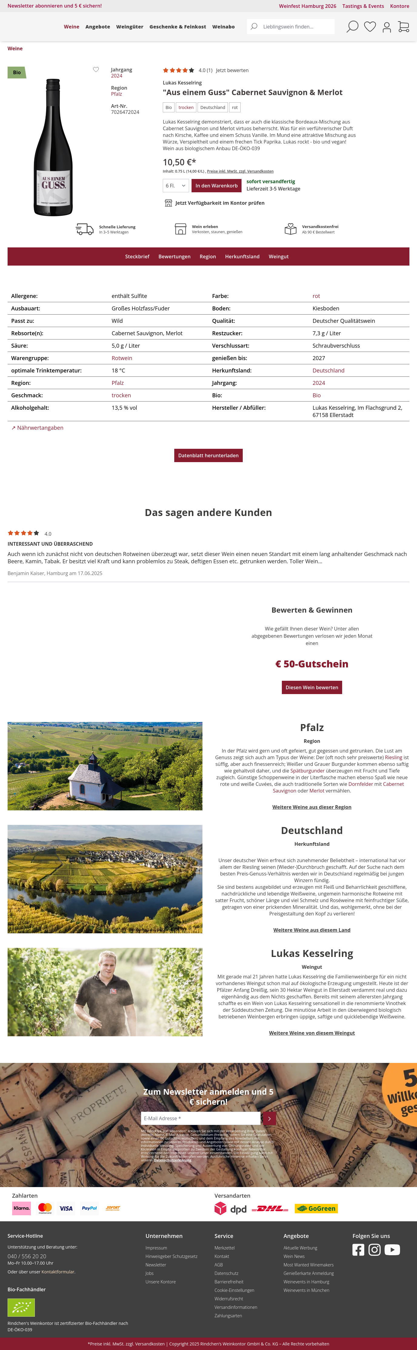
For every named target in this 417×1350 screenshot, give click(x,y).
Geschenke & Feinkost (177, 26)
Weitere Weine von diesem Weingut (312, 1033)
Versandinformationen (236, 1307)
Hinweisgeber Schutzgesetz (171, 1256)
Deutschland (329, 370)
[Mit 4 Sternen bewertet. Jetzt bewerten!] (207, 70)
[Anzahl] (176, 185)
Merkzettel (225, 1248)
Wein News (294, 1256)
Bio (317, 395)
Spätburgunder (308, 770)
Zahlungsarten (228, 1316)
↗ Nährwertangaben (37, 427)
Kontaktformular (58, 1272)
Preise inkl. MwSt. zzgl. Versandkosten (240, 171)
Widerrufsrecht (229, 1299)
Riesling (393, 757)
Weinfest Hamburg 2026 (307, 6)
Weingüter (130, 26)
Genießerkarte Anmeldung (309, 1273)
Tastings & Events (363, 6)
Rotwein (122, 358)
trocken (121, 395)
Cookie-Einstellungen (234, 1290)
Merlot (316, 790)
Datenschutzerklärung (172, 1160)
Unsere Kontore (160, 1282)
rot (316, 295)
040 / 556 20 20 (27, 1256)
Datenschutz (227, 1273)
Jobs (149, 1273)
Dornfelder (361, 784)
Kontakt (222, 1256)
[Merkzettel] (370, 27)
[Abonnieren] (269, 1118)
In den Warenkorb (216, 185)
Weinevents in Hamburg (306, 1282)
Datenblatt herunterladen (208, 455)
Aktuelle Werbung (300, 1248)
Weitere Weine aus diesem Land (311, 930)
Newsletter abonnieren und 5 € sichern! (55, 5)
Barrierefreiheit (229, 1282)
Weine (71, 26)
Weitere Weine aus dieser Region (312, 807)
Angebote (97, 26)
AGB (219, 1265)
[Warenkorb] (403, 27)
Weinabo (223, 26)
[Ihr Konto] (387, 26)
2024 (116, 75)
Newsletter (155, 1265)
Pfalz (116, 94)
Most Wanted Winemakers (309, 1265)
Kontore (399, 6)
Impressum (156, 1248)
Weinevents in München (306, 1290)
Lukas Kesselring (182, 82)
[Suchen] (254, 26)
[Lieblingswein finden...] (298, 26)
